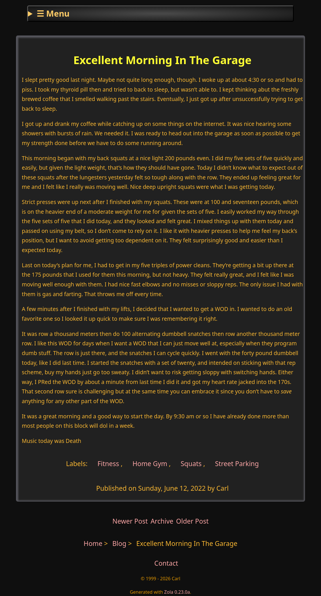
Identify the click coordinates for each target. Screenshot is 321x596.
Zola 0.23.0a (177, 592)
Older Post (192, 521)
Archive (162, 521)
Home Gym (149, 463)
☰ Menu (53, 13)
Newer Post (130, 521)
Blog (120, 543)
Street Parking (237, 463)
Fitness (107, 463)
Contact (166, 563)
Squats (191, 463)
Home (93, 543)
